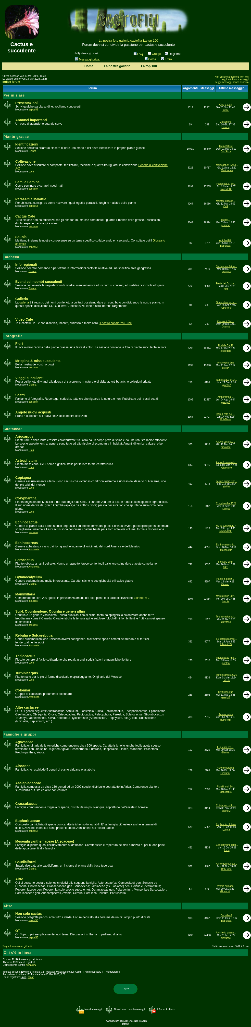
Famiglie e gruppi (19, 734)
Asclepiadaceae (28, 783)
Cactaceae (13, 429)
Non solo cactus (28, 914)
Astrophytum (26, 460)
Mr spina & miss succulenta (37, 361)
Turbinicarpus (26, 673)
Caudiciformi (25, 862)
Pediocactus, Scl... (226, 183)
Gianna (225, 127)
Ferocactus (24, 560)
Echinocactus (26, 522)
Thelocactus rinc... (226, 657)
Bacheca (11, 257)
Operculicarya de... (226, 302)
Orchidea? (226, 915)
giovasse (226, 271)
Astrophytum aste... (226, 462)
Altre (19, 879)
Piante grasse (16, 137)
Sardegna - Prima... (226, 266)
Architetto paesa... (226, 932)
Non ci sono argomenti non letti (232, 76)
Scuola (20, 237)
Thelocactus (25, 656)
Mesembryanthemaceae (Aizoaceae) (44, 841)
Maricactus (227, 170)
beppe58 (33, 109)
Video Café (24, 319)
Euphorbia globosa (226, 824)
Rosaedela (225, 351)
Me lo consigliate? (226, 525)
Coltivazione (25, 161)
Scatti (20, 395)
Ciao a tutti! (225, 104)
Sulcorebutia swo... (226, 639)
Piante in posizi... (225, 579)
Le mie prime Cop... (226, 481)
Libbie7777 (226, 644)
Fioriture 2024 (225, 561)
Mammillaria (25, 594)
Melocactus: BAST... (227, 165)
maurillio (33, 601)
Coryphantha (25, 498)
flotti (226, 289)
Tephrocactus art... (226, 616)
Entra (166, 59)
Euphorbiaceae (27, 821)
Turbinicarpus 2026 (226, 675)
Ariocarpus (24, 436)
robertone (226, 307)
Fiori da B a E (225, 345)
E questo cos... (225, 747)
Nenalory (30, 965)
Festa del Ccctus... (226, 283)
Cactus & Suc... (225, 321)
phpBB (118, 1021)
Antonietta (33, 549)
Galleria (21, 299)
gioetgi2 (226, 385)
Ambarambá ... (225, 397)
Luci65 (225, 110)
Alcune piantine (225, 362)
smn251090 (225, 531)
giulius (225, 368)
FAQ (138, 54)
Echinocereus (26, 543)
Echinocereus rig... (226, 544)
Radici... (225, 219)
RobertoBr (226, 189)
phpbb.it (125, 1023)
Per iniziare (14, 95)
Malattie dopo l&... (226, 201)
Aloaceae (22, 766)
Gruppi (154, 54)
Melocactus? (226, 146)
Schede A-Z (142, 598)
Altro (8, 906)
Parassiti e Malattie (30, 199)
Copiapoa (23, 478)
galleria (24, 302)
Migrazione (225, 122)
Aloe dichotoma (225, 767)
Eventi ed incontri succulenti (38, 282)
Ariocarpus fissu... (225, 441)
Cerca (150, 59)
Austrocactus (226, 714)
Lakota (226, 508)
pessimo (33, 188)
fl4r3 (225, 567)
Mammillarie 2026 (225, 596)
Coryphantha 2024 (226, 503)
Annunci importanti (31, 120)
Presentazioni (26, 103)
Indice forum (11, 82)
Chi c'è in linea (17, 953)
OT (17, 931)
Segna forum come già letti (17, 946)
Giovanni (225, 773)
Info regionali (26, 264)
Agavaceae (24, 742)
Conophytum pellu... (227, 845)
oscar (31, 977)
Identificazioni (26, 144)
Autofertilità (225, 240)
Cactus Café (25, 216)
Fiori (19, 344)
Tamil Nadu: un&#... (226, 379)
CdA (225, 206)
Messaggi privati (87, 59)
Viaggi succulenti (29, 378)
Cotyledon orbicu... (226, 805)
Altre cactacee (26, 707)
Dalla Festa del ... (225, 414)
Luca (31, 171)
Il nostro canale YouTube (116, 323)
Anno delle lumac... (226, 863)
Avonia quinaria (225, 886)
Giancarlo (226, 467)
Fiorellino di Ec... (226, 786)
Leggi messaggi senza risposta (232, 82)
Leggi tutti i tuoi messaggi (235, 79)
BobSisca (226, 151)
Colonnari (23, 690)
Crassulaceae (26, 804)
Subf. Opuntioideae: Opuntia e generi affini (50, 611)
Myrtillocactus (225, 692)
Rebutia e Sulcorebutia (33, 635)
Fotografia (13, 336)
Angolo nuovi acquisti (33, 412)
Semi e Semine (27, 182)
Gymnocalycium (28, 577)
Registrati (173, 54)
